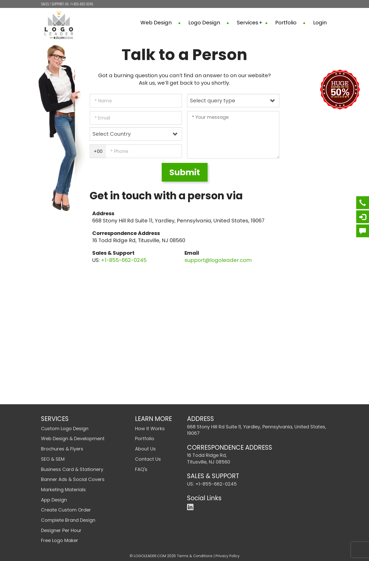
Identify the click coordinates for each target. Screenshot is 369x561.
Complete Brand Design (68, 520)
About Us (145, 449)
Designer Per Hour (61, 530)
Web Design (160, 22)
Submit (184, 172)
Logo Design (208, 22)
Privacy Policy (228, 555)
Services (252, 22)
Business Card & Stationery (72, 469)
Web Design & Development (73, 438)
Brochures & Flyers (62, 449)
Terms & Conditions (194, 555)
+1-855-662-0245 (81, 3)
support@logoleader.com (218, 260)
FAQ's (141, 469)
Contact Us (148, 459)
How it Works (150, 428)
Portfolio (290, 22)
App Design (54, 500)
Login (320, 22)
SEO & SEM (53, 459)
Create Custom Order (66, 510)
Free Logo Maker (59, 540)
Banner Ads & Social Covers (73, 479)
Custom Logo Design (64, 428)
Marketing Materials (63, 489)
